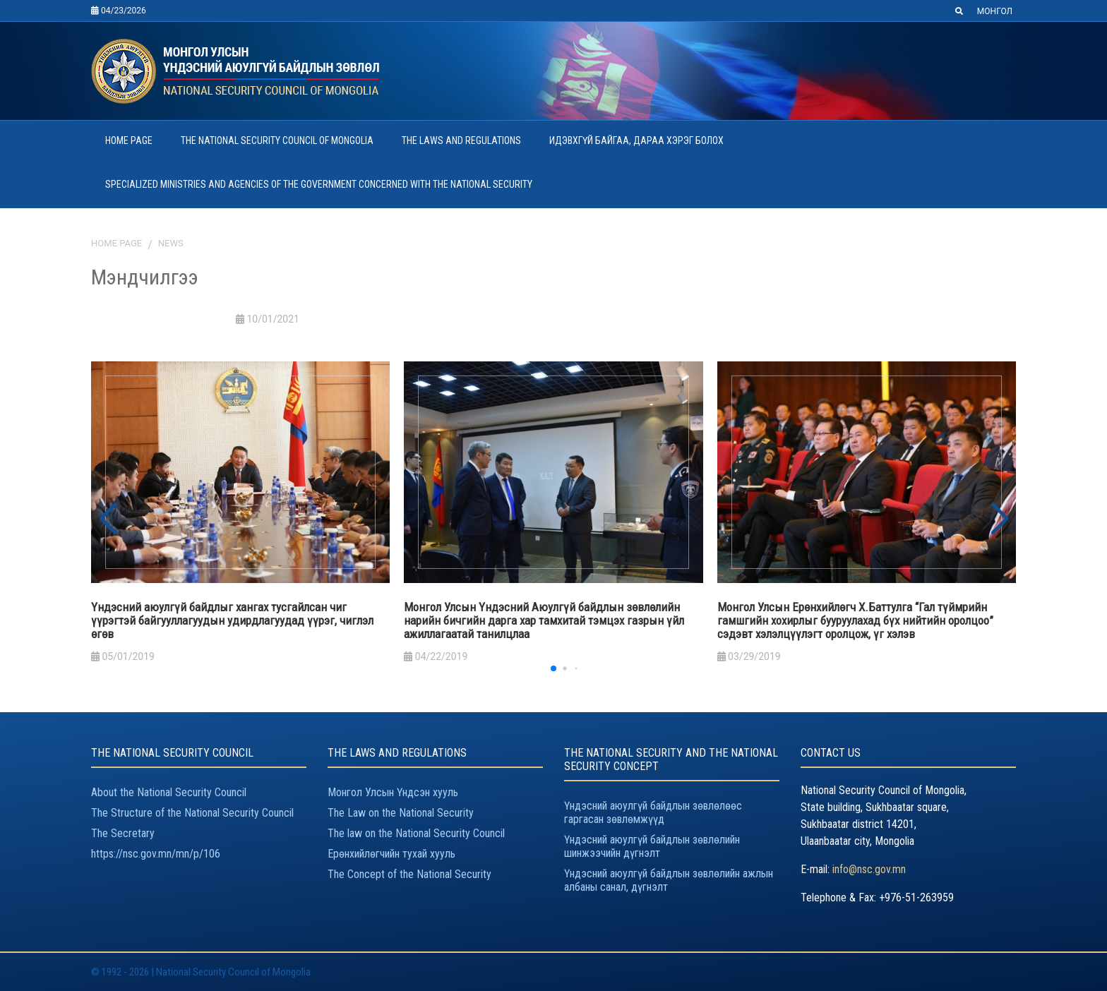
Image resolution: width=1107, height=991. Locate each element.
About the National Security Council (168, 792)
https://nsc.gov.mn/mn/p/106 (155, 853)
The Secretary (123, 833)
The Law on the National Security (401, 812)
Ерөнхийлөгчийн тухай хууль (391, 853)
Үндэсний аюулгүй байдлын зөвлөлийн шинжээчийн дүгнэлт (652, 846)
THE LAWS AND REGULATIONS (461, 140)
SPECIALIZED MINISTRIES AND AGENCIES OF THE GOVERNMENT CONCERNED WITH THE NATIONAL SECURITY (318, 184)
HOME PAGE (128, 140)
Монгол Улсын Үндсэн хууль (393, 792)
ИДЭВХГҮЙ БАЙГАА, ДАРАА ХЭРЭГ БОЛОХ (636, 140)
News (171, 243)
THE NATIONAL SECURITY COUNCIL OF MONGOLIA (277, 140)
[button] (999, 519)
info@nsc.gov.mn (869, 869)
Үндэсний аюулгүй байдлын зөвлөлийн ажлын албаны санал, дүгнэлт (668, 880)
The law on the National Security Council (416, 833)
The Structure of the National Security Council (192, 812)
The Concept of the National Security (409, 874)
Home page (116, 243)
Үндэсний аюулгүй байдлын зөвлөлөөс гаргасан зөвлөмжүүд (653, 812)
